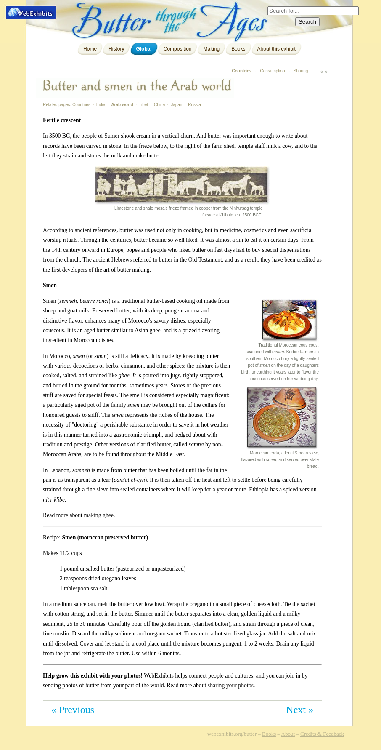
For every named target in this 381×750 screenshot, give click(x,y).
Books (238, 49)
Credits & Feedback (322, 734)
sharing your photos (231, 685)
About (288, 734)
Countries (242, 71)
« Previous (72, 709)
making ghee (99, 515)
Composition (178, 49)
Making (211, 49)
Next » (299, 709)
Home (90, 49)
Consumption (272, 71)
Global (143, 49)
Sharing (301, 71)
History (116, 49)
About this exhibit (276, 49)
